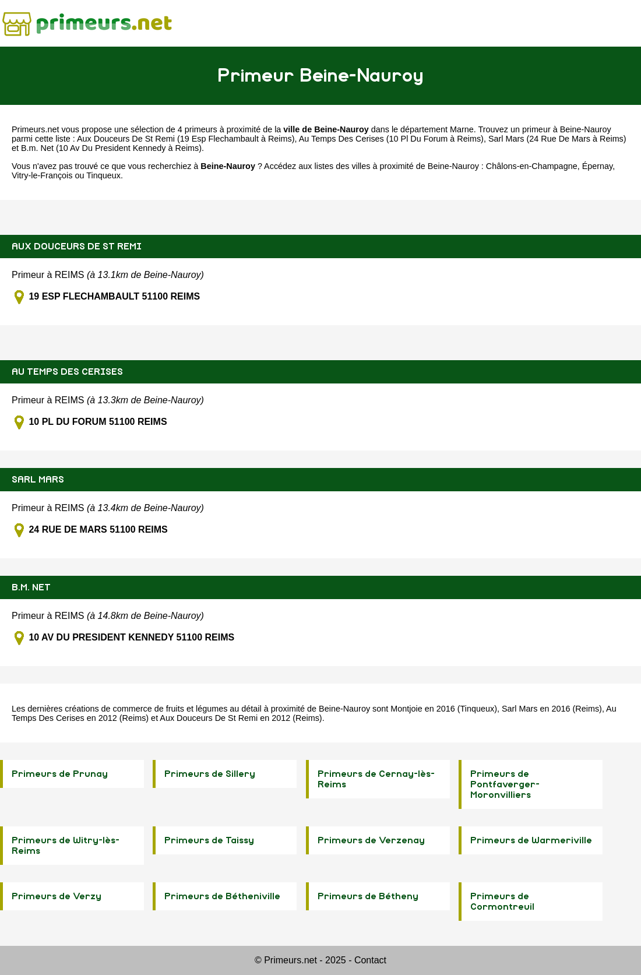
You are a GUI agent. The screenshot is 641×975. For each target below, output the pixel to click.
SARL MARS (38, 479)
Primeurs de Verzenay (371, 840)
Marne (462, 129)
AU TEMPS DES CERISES (67, 371)
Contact (370, 960)
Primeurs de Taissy (209, 840)
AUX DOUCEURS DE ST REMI (77, 246)
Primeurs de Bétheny (368, 896)
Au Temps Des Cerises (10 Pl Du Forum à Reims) (391, 138)
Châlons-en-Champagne (531, 166)
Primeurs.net (35, 129)
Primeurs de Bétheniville (222, 896)
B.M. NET (31, 587)
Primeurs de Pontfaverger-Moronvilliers (505, 784)
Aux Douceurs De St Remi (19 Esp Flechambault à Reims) (186, 138)
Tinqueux (103, 175)
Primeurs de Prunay (60, 774)
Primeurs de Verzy (56, 896)
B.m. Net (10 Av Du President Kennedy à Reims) (111, 148)
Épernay (597, 166)
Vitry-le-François (42, 175)
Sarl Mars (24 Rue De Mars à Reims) (557, 138)
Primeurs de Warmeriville (531, 840)
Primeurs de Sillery (209, 774)
